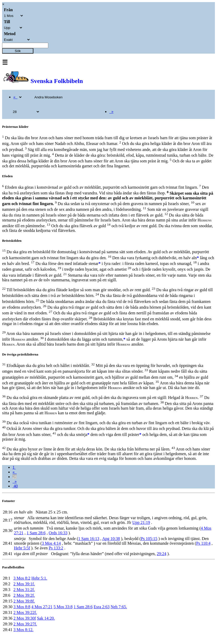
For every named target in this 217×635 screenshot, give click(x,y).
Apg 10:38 (111, 538)
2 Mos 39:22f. (25, 612)
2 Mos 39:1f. (24, 584)
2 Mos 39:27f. (25, 624)
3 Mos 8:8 (21, 607)
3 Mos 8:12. (23, 629)
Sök (18, 51)
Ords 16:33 (58, 533)
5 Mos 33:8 (63, 607)
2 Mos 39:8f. (24, 601)
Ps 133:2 (56, 548)
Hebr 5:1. (39, 578)
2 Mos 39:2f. (24, 595)
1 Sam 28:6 (36, 533)
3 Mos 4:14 (51, 543)
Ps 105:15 (149, 538)
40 (15, 486)
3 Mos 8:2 (21, 578)
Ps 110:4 (203, 543)
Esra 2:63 (102, 607)
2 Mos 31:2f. (24, 589)
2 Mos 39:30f (24, 618)
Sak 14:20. (46, 618)
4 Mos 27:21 (41, 607)
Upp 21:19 (141, 522)
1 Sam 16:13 (88, 538)
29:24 (161, 553)
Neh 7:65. (119, 607)
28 (15, 476)
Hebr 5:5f (22, 548)
